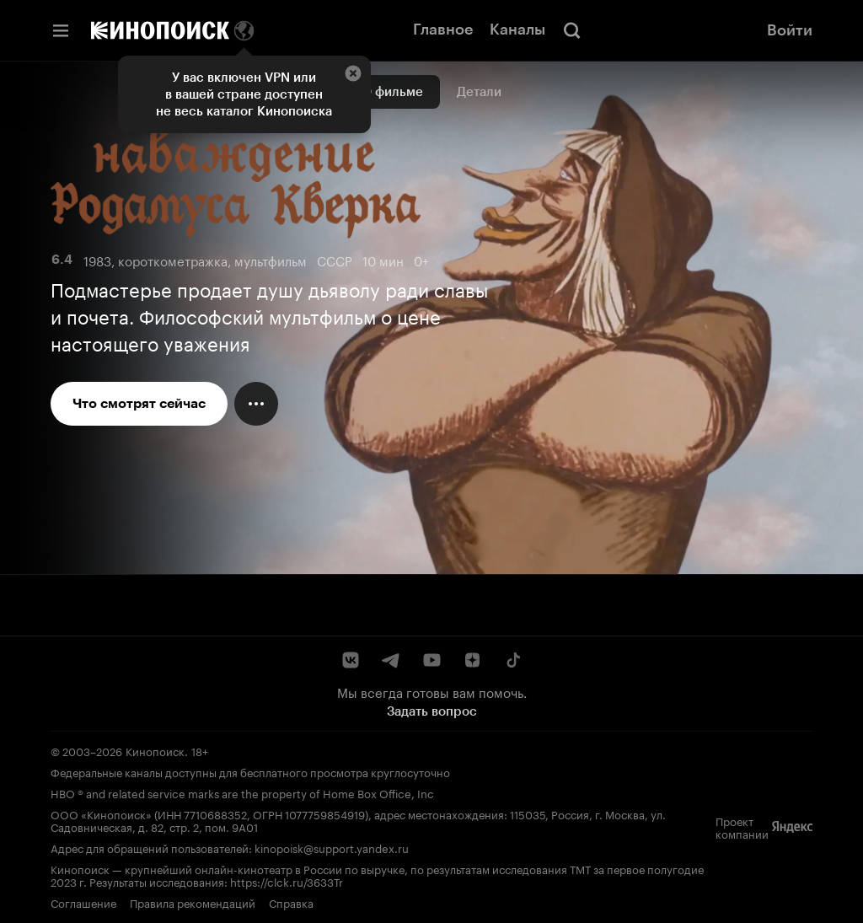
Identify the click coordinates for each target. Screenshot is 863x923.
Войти (789, 30)
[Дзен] (472, 660)
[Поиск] (572, 30)
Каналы (517, 29)
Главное (443, 29)
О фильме (392, 91)
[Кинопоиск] (160, 30)
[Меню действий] (256, 404)
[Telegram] (391, 660)
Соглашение (83, 901)
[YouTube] (431, 660)
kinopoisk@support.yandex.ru (332, 847)
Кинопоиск (155, 750)
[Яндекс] (792, 827)
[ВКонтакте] (350, 660)
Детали (479, 91)
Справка (291, 901)
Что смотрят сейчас (139, 403)
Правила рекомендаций (192, 901)
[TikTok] (512, 660)
